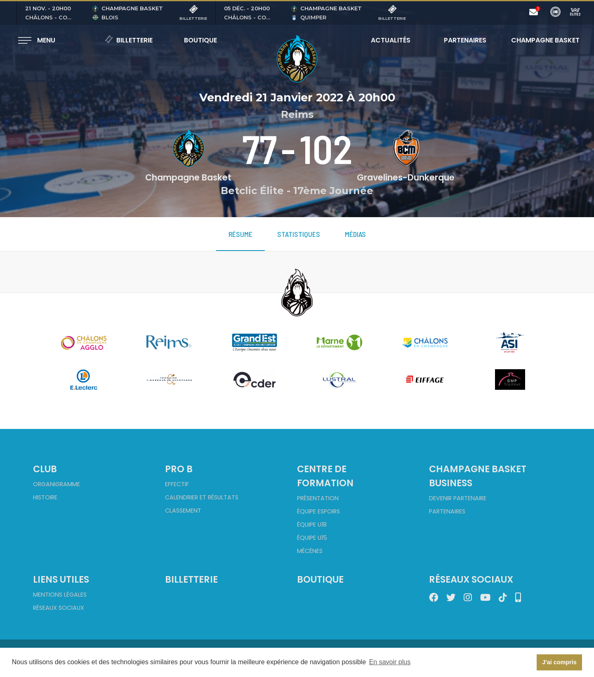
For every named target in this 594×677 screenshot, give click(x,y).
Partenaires (465, 40)
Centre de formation (325, 476)
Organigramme (56, 484)
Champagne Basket (540, 40)
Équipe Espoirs (318, 511)
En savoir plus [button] (390, 661)
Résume (240, 234)
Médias (355, 234)
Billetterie (129, 40)
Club (45, 469)
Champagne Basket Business (477, 476)
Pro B (179, 469)
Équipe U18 (312, 524)
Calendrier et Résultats (201, 497)
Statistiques (298, 234)
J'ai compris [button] (559, 662)
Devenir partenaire (457, 498)
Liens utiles (61, 579)
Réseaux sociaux (58, 608)
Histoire (45, 497)
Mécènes (310, 551)
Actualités (390, 40)
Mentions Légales (60, 594)
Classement (183, 510)
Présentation (318, 498)
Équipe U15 (312, 538)
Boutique (200, 40)
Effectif (177, 484)
